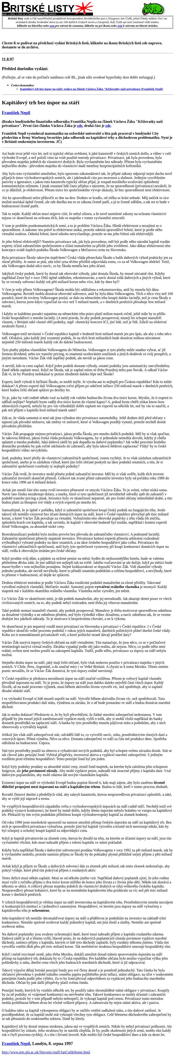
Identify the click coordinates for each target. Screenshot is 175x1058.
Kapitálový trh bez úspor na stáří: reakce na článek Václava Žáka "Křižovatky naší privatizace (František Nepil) (91, 89)
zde (79, 126)
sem (52, 25)
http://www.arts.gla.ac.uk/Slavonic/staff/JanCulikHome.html (46, 1052)
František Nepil (16, 112)
